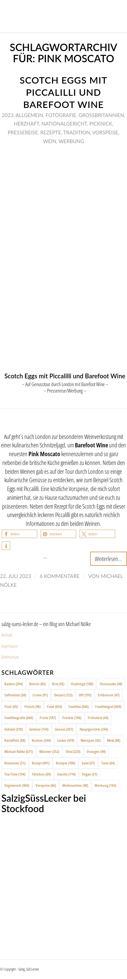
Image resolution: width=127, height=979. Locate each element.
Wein (49, 141)
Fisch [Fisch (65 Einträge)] (11, 706)
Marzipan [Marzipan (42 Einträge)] (91, 740)
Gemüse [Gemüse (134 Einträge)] (38, 729)
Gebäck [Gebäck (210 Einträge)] (13, 729)
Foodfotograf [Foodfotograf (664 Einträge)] (108, 706)
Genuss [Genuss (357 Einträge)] (64, 729)
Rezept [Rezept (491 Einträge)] (40, 762)
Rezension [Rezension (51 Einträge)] (14, 762)
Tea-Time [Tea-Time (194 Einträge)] (14, 774)
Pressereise (23, 132)
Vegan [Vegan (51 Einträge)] (89, 774)
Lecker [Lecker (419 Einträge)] (65, 740)
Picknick (100, 123)
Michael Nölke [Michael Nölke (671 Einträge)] (18, 751)
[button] (19, 534)
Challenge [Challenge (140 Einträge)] (82, 683)
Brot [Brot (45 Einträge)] (58, 683)
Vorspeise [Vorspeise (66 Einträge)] (46, 785)
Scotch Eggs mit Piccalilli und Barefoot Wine (63, 92)
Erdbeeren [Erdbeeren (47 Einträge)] (109, 694)
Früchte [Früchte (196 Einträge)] (71, 717)
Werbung (71, 141)
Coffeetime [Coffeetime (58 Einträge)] (15, 694)
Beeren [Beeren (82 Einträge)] (37, 683)
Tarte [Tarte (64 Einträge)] (108, 762)
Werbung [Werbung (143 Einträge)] (105, 785)
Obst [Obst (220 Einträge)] (73, 751)
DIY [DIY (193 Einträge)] (85, 694)
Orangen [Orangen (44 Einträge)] (96, 751)
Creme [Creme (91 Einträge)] (40, 694)
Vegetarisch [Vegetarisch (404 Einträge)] (16, 785)
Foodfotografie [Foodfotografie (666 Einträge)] (18, 717)
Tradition (76, 132)
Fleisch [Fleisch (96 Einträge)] (32, 706)
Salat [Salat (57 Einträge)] (88, 762)
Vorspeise (105, 132)
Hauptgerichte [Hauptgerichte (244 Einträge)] (94, 729)
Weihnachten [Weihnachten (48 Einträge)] (75, 785)
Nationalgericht (64, 123)
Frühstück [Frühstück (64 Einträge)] (98, 717)
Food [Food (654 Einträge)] (54, 706)
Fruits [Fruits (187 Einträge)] (48, 717)
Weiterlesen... (108, 558)
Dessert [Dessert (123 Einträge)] (63, 694)
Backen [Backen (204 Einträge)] (13, 683)
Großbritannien (101, 115)
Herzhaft (26, 123)
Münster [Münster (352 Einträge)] (49, 751)
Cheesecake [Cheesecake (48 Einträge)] (111, 683)
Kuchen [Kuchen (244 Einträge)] (41, 740)
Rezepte (50, 132)
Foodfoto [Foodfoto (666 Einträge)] (78, 706)
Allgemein (29, 115)
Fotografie (61, 115)
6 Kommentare (60, 576)
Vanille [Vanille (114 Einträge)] (66, 774)
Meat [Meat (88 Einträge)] (113, 740)
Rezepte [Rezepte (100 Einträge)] (65, 762)
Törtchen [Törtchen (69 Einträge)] (41, 774)
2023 (7, 115)
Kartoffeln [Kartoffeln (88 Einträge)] (14, 740)
